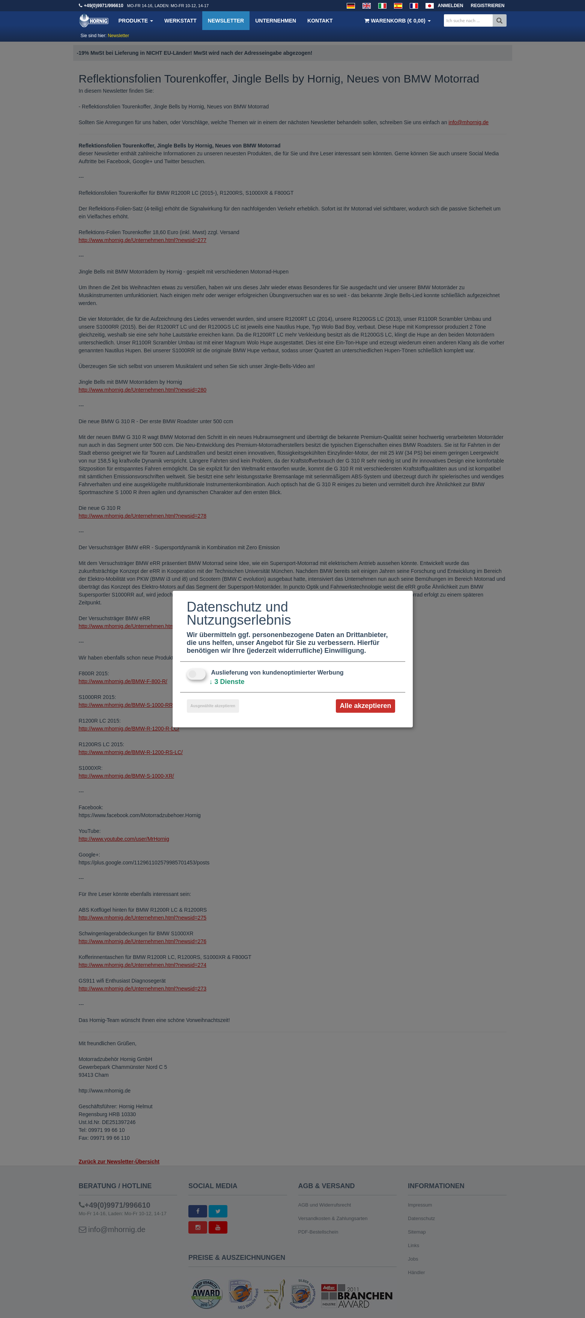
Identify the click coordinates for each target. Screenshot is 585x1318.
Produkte (136, 21)
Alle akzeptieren (365, 705)
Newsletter (226, 21)
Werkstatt (180, 21)
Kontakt (319, 21)
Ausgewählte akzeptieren (213, 706)
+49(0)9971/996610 (103, 5)
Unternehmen (275, 21)
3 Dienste (227, 681)
